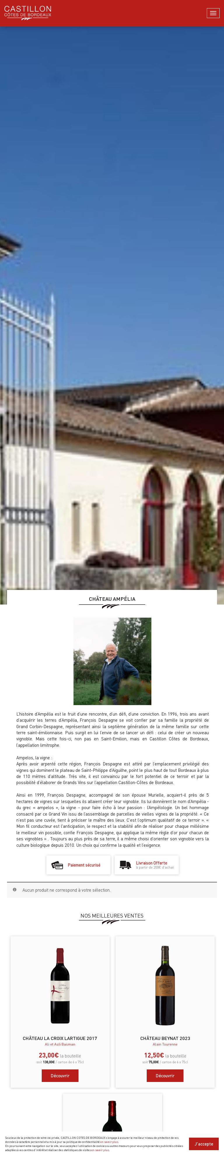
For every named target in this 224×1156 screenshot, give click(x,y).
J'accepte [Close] (204, 1144)
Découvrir (60, 1075)
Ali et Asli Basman (60, 1044)
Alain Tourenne (165, 1044)
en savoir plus (109, 1141)
